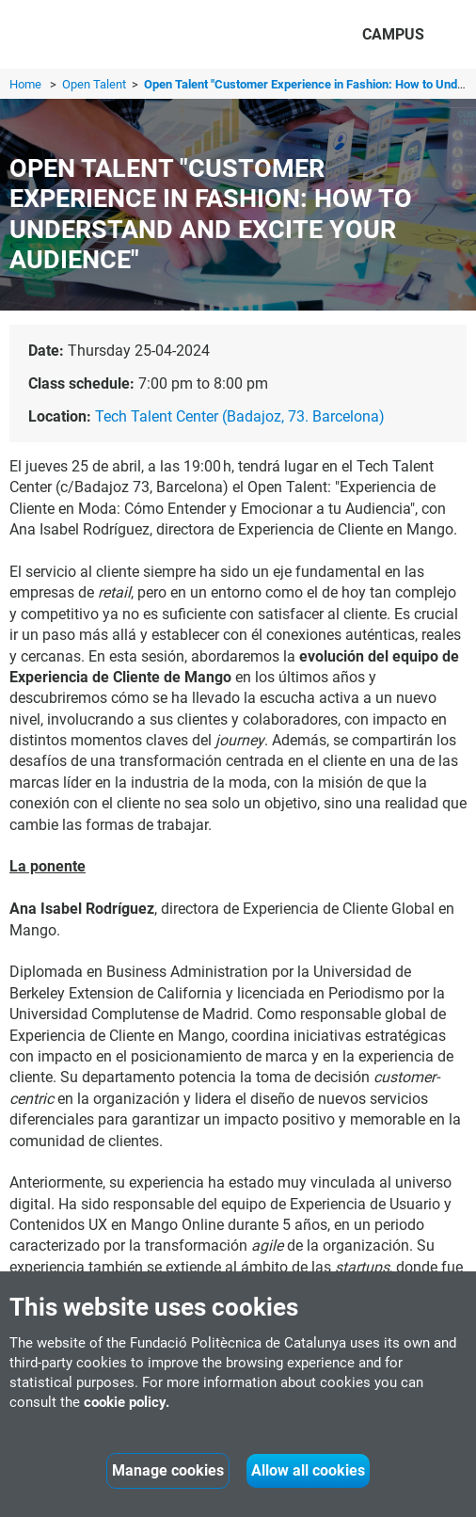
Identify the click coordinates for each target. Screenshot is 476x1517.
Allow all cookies (308, 1470)
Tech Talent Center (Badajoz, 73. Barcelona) (240, 416)
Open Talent (95, 84)
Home (25, 84)
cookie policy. (126, 1402)
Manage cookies (168, 1470)
